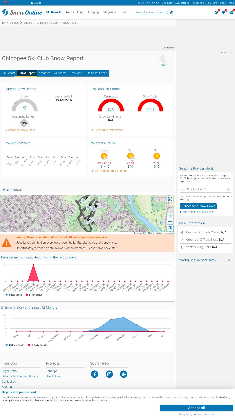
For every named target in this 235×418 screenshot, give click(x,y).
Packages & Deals (201, 2)
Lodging (93, 12)
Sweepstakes (182, 2)
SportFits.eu (54, 376)
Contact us (9, 381)
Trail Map (76, 73)
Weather (44, 73)
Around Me (171, 12)
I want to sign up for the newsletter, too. (207, 198)
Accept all (196, 408)
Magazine (109, 12)
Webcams (60, 73)
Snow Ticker (220, 2)
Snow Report (27, 73)
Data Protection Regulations (198, 212)
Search (166, 12)
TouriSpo (51, 371)
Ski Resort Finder (150, 2)
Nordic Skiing (74, 12)
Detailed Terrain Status (108, 130)
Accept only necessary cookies (196, 414)
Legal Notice (10, 371)
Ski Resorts (54, 12)
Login (37, 2)
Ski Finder (167, 2)
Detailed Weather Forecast (111, 170)
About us (7, 387)
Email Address (196, 189)
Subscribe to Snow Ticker (198, 206)
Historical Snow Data (21, 130)
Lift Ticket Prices (96, 73)
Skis (123, 12)
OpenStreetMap (145, 233)
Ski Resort (8, 73)
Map (231, 2)
